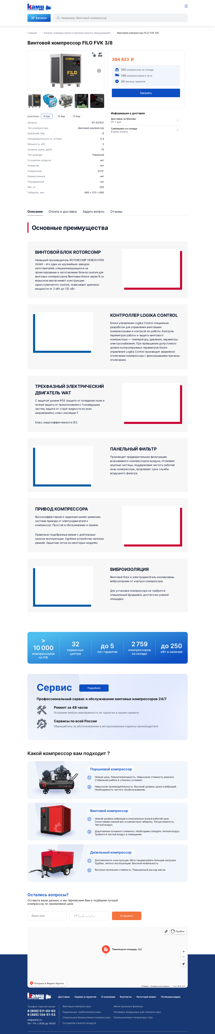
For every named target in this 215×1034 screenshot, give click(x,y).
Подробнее (93, 688)
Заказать (146, 93)
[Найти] (58, 18)
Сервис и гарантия (85, 996)
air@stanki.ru (34, 1019)
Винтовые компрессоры (77, 1006)
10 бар (61, 116)
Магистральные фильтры (128, 1006)
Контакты (126, 996)
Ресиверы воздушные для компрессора (137, 1012)
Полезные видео (171, 996)
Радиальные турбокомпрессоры (82, 1012)
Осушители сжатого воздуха (79, 1023)
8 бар (46, 116)
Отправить (126, 915)
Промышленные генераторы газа (133, 1017)
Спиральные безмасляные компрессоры (87, 1017)
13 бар (76, 116)
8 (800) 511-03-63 (41, 1011)
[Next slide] (99, 71)
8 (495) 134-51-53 (41, 1014)
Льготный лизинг (146, 996)
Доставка (64, 996)
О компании (108, 996)
